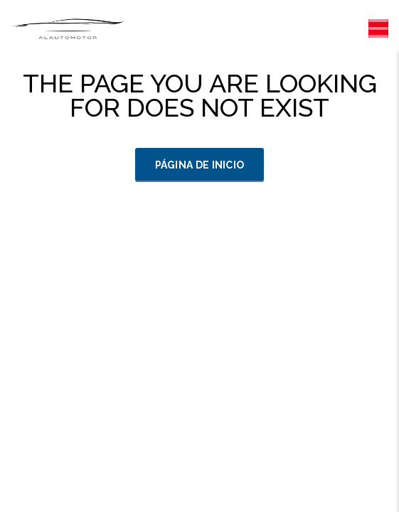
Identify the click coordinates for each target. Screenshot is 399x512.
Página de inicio (200, 165)
